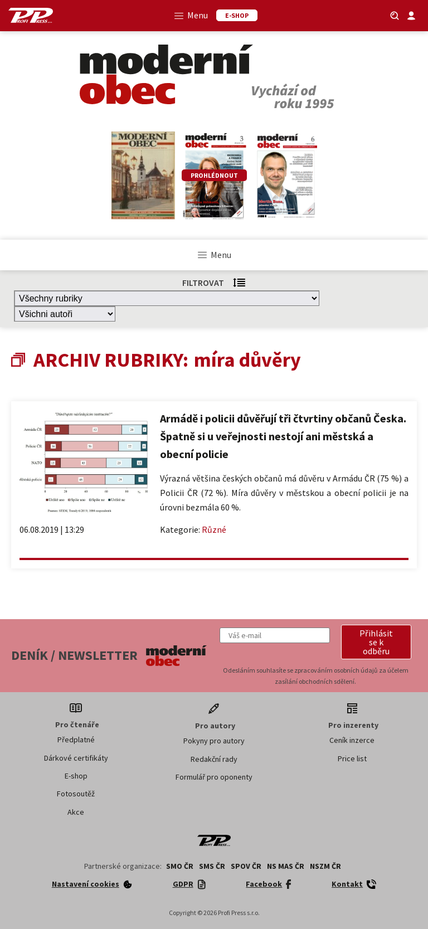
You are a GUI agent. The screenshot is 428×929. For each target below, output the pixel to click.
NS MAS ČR (285, 866)
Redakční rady (214, 759)
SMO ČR (179, 866)
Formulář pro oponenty (214, 777)
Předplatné (76, 740)
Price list (352, 758)
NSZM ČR (325, 866)
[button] (376, 642)
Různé (214, 529)
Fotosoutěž (76, 794)
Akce (75, 812)
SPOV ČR (246, 866)
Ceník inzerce (351, 740)
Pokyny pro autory (214, 741)
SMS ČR (212, 866)
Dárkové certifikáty (76, 758)
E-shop (76, 776)
